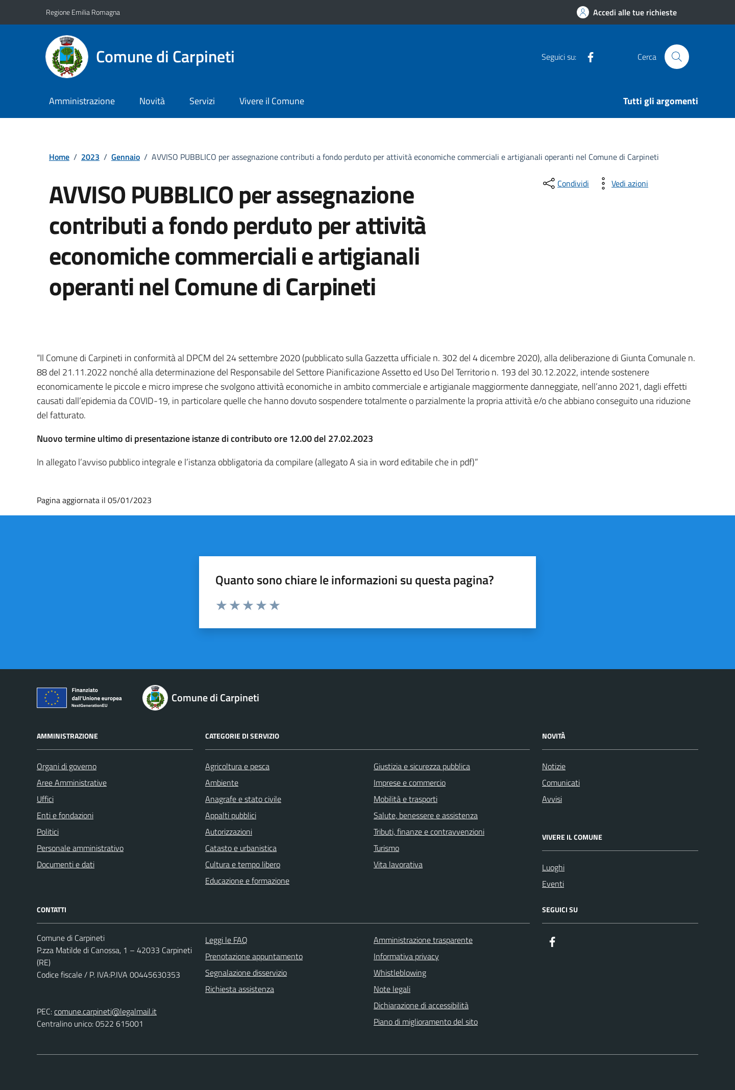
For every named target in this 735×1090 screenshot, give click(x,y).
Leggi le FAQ (226, 940)
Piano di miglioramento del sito (426, 1021)
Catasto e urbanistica (241, 848)
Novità (152, 101)
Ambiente (221, 782)
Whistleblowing (400, 972)
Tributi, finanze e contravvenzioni (429, 831)
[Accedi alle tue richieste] (627, 12)
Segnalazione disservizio (246, 972)
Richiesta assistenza (239, 989)
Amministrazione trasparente (423, 940)
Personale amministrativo (80, 848)
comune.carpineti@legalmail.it (105, 1011)
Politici (48, 831)
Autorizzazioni (228, 831)
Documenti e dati (65, 864)
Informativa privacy (406, 956)
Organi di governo (66, 766)
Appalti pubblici (230, 815)
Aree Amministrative (72, 782)
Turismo (386, 848)
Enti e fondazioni (65, 815)
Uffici (45, 799)
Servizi (202, 101)
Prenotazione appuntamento (254, 956)
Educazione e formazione (247, 880)
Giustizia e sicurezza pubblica (422, 766)
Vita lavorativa (398, 864)
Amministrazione (82, 101)
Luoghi (553, 867)
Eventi (553, 884)
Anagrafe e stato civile (243, 799)
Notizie (554, 766)
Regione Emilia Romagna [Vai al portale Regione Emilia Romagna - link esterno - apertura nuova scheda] (83, 12)
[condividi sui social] (565, 183)
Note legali (392, 989)
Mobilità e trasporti (405, 799)
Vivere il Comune (271, 101)
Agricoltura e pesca (237, 766)
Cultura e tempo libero (242, 864)
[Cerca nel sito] (677, 56)
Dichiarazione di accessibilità (421, 1005)
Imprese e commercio (410, 782)
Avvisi (552, 799)
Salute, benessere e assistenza (426, 815)
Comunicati (561, 782)
